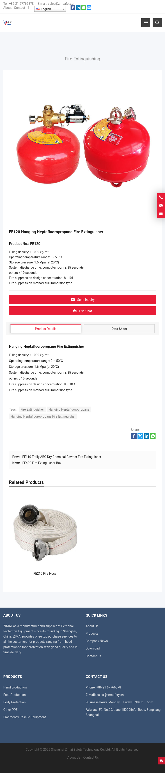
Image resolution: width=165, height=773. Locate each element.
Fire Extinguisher (32, 409)
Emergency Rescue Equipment (24, 717)
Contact (19, 7)
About (7, 7)
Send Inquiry (83, 300)
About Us (92, 626)
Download (93, 648)
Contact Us (93, 656)
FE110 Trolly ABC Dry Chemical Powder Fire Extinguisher (61, 457)
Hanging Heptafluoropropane (69, 409)
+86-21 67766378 (21, 3)
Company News (97, 641)
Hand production (15, 687)
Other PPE (10, 709)
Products (92, 633)
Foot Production (14, 695)
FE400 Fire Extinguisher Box (41, 463)
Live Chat (82, 311)
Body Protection (14, 702)
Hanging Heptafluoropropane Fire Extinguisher (43, 416)
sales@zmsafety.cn (61, 3)
